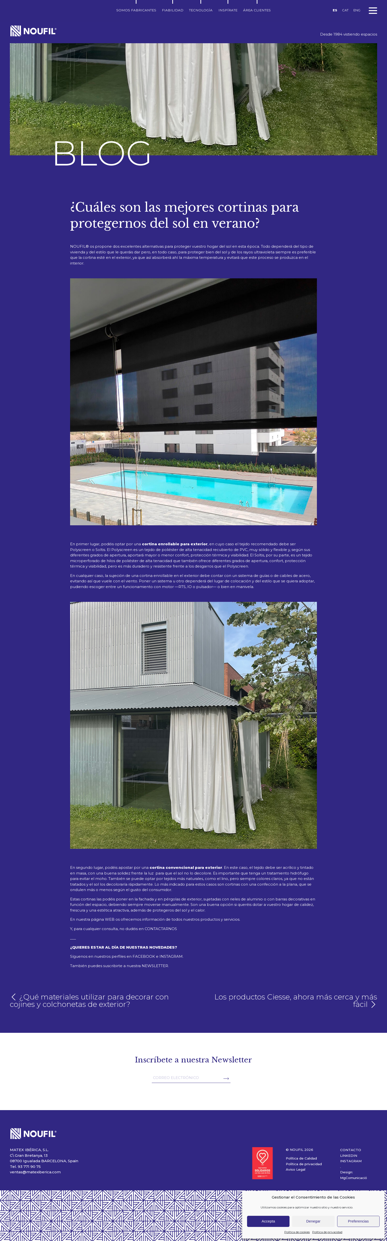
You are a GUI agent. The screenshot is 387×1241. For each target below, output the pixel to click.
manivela (244, 586)
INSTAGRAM (171, 956)
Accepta (268, 1221)
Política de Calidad (301, 1158)
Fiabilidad (172, 10)
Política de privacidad (327, 1232)
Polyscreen (121, 549)
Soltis (259, 555)
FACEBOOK (144, 956)
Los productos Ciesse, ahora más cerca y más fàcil (295, 1000)
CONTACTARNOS (161, 928)
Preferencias (358, 1221)
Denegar (313, 1221)
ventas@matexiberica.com (35, 1172)
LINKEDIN (348, 1156)
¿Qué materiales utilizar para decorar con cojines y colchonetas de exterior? (89, 1000)
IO (189, 586)
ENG (356, 10)
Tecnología (201, 10)
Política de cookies (297, 1232)
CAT (345, 10)
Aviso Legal (295, 1169)
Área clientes (257, 10)
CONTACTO (350, 1150)
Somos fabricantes (136, 10)
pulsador (204, 586)
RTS (182, 586)
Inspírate (227, 10)
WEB (110, 919)
